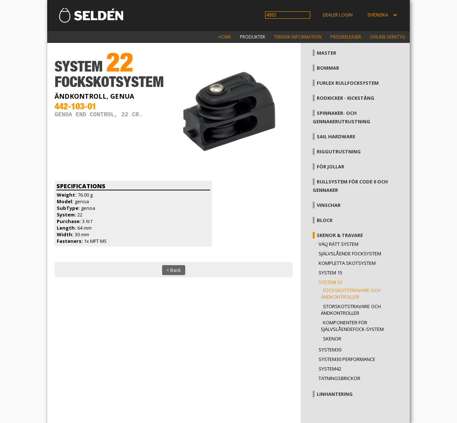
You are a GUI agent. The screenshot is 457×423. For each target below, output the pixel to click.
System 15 (330, 272)
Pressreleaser (345, 37)
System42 (330, 368)
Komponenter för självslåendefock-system (352, 325)
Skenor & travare (340, 235)
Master (326, 53)
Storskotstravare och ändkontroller (351, 309)
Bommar (328, 68)
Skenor (332, 338)
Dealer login (338, 15)
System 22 (330, 282)
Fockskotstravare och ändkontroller (350, 293)
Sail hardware (336, 136)
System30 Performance (347, 359)
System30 (330, 349)
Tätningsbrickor (339, 378)
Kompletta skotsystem (347, 263)
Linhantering (335, 394)
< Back (173, 270)
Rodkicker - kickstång (345, 98)
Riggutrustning (339, 151)
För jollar (330, 166)
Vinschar (329, 205)
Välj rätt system (338, 244)
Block (324, 220)
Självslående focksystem (350, 253)
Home (224, 37)
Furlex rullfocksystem (348, 83)
